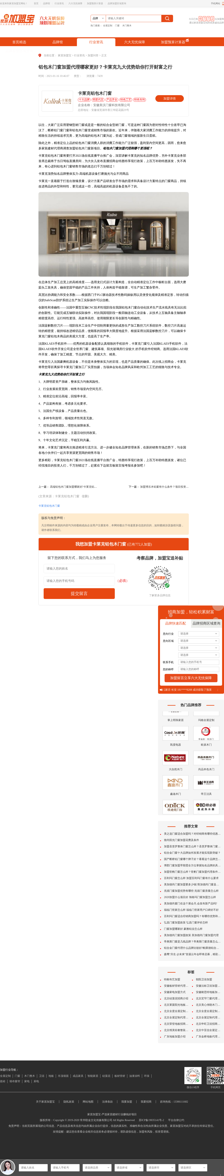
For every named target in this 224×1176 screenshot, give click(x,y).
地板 (51, 1076)
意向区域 (168, 641)
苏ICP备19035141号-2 (151, 1120)
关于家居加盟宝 (45, 1101)
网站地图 (88, 1101)
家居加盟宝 (64, 55)
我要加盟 (126, 1101)
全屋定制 (107, 25)
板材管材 (119, 1076)
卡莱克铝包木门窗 (49, 505)
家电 (27, 1081)
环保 (146, 1076)
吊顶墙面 (63, 1076)
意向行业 (168, 633)
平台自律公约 (176, 1120)
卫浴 (41, 1076)
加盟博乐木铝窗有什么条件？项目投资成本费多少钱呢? (173, 486)
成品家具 (78, 1076)
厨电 (36, 1081)
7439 (100, 76)
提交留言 (79, 593)
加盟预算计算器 (95, 3)
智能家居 (92, 1076)
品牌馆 (46, 3)
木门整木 (127, 25)
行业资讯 (59, 3)
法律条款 (107, 1101)
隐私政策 (68, 1101)
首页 (36, 3)
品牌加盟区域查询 (117, 3)
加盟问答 (93, 55)
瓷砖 (2, 1081)
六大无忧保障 (75, 3)
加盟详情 (169, 98)
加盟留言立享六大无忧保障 (191, 678)
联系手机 (168, 662)
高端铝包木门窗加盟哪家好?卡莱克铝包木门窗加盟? (81, 486)
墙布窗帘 (14, 1081)
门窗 (117, 25)
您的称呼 (168, 669)
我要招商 (146, 1101)
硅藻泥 (106, 1076)
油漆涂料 (134, 1076)
